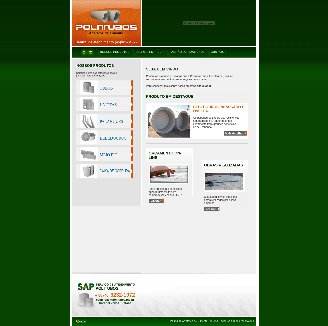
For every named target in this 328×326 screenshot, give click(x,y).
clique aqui (204, 86)
